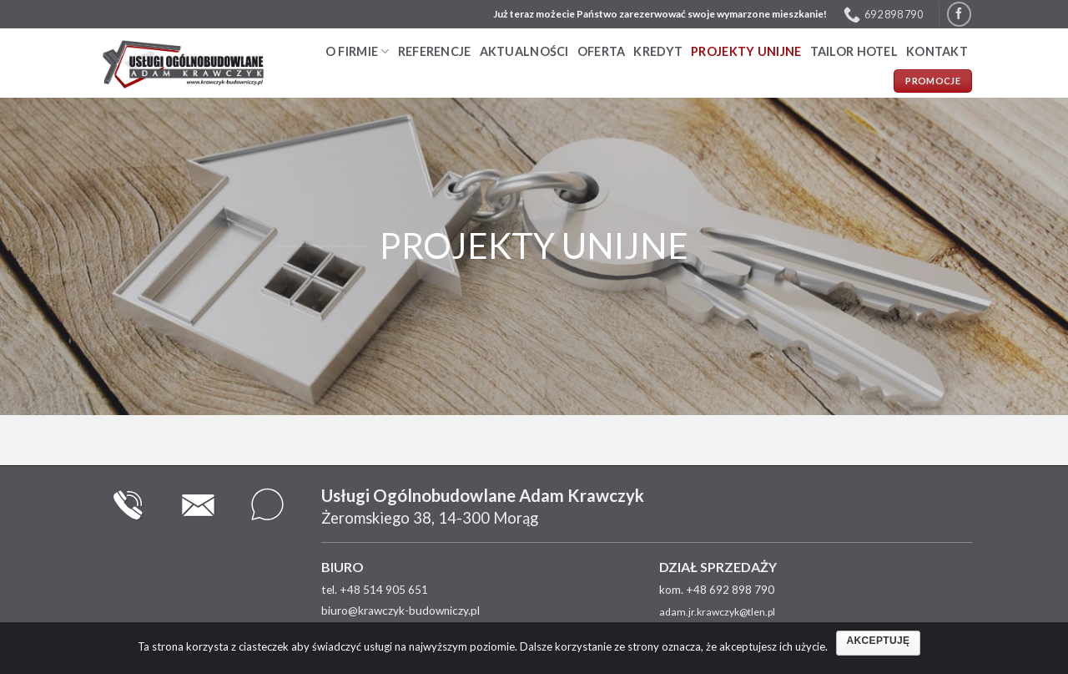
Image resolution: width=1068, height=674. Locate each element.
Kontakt (937, 51)
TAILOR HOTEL (854, 51)
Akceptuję (878, 640)
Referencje (434, 51)
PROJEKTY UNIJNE (746, 51)
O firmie (357, 51)
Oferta (601, 51)
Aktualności (524, 51)
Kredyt (658, 51)
